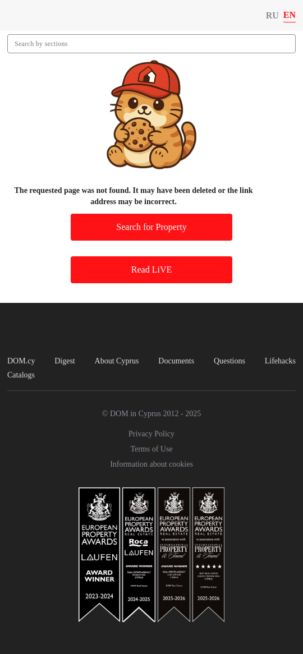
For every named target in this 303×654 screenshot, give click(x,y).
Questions (229, 361)
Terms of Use (151, 449)
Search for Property (151, 227)
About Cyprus (117, 361)
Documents (176, 361)
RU (272, 15)
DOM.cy (21, 361)
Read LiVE (151, 269)
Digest (64, 361)
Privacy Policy (151, 434)
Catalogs (21, 375)
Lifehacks (280, 361)
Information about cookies (151, 464)
